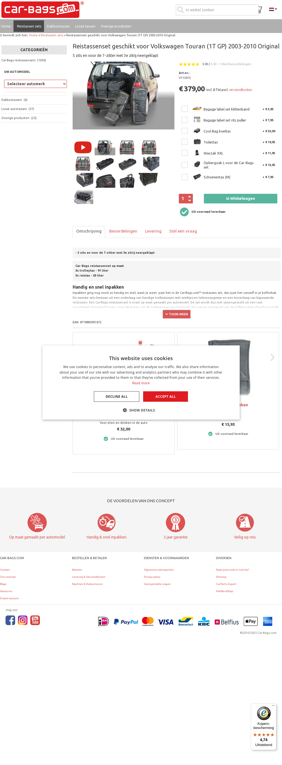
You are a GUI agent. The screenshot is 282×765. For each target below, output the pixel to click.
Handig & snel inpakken (106, 537)
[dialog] (141, 382)
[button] (141, 410)
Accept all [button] (165, 396)
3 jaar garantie (176, 537)
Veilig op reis (245, 537)
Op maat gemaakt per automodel (37, 537)
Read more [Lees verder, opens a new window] (141, 383)
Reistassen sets (52, 35)
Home (33, 35)
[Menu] (273, 706)
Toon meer (176, 314)
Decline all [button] (117, 396)
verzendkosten (240, 90)
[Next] (272, 357)
